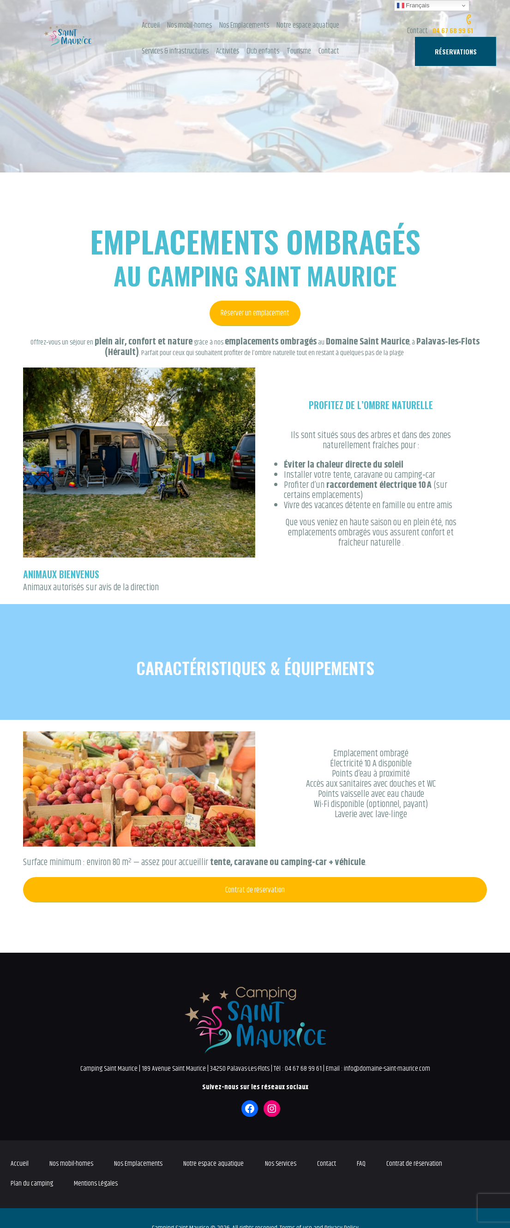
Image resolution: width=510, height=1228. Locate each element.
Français (413, 5)
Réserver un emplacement (255, 313)
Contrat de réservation (255, 890)
